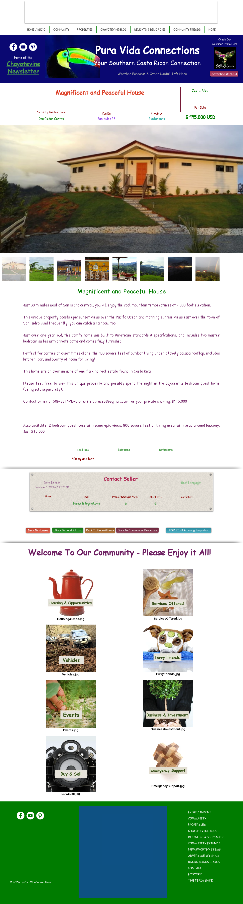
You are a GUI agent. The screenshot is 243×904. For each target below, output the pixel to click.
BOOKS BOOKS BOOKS (204, 862)
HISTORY (195, 874)
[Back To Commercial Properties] (137, 530)
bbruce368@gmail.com (110, 401)
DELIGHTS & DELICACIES (206, 837)
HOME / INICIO (199, 812)
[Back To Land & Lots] (67, 530)
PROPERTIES (197, 824)
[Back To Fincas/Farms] (100, 530)
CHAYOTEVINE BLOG (203, 831)
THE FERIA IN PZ (200, 880)
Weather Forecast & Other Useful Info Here (152, 74)
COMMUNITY (197, 818)
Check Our (224, 39)
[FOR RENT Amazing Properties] (188, 530)
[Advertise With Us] (224, 74)
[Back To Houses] (38, 530)
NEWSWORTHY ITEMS (204, 849)
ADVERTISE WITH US (203, 856)
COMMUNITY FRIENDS (204, 843)
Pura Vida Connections (147, 50)
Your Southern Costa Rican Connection (147, 63)
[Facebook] (13, 47)
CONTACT (195, 868)
